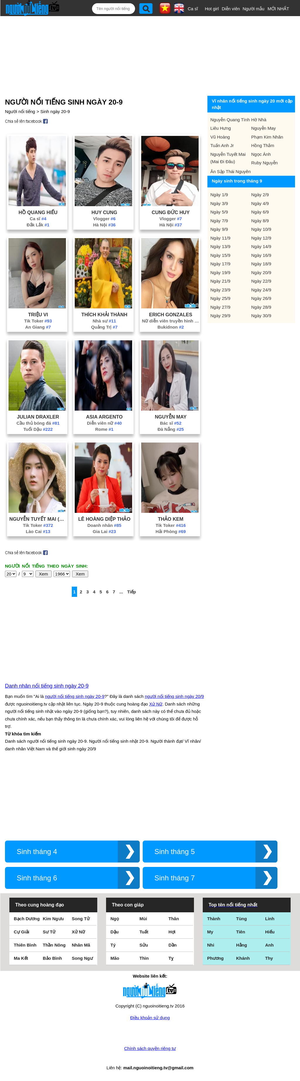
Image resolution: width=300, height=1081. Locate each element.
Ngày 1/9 (219, 194)
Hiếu (270, 931)
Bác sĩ (170, 423)
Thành (213, 918)
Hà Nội (104, 224)
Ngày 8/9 (260, 220)
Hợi (171, 931)
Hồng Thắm (262, 145)
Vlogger (104, 218)
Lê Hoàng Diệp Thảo (104, 519)
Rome (104, 429)
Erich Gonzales (170, 314)
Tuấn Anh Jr (222, 145)
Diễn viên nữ (104, 423)
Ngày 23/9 (220, 289)
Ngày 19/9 (220, 272)
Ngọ (114, 918)
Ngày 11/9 (220, 237)
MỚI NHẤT (278, 8)
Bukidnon (171, 327)
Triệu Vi (38, 314)
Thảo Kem (170, 519)
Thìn (144, 958)
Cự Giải (21, 931)
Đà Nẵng (171, 429)
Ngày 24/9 (261, 289)
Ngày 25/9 (220, 298)
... (121, 591)
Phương (215, 958)
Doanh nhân (104, 525)
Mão (114, 958)
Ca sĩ (193, 8)
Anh (269, 944)
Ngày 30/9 (261, 315)
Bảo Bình (52, 958)
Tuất (143, 931)
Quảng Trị (104, 327)
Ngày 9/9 (219, 229)
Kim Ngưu (53, 918)
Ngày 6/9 (260, 211)
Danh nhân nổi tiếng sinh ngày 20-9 (46, 686)
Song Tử (81, 918)
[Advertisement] (146, 54)
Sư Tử (49, 931)
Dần (172, 944)
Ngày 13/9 (220, 246)
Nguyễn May (170, 416)
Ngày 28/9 (261, 307)
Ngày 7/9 (219, 220)
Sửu (143, 944)
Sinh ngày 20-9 (55, 111)
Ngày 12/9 (261, 237)
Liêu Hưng (220, 128)
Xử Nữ (155, 703)
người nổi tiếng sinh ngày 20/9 (174, 696)
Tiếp (131, 591)
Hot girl (212, 8)
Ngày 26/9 (261, 298)
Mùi (143, 918)
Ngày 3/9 (219, 203)
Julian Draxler (38, 416)
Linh (270, 918)
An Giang (38, 327)
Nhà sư (104, 320)
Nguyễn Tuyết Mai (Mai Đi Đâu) (38, 519)
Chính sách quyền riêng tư (150, 1048)
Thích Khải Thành (104, 314)
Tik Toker (38, 320)
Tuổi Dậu (38, 429)
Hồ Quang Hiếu (37, 212)
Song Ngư (82, 958)
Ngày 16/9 (261, 255)
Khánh (243, 958)
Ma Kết (21, 958)
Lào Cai (38, 531)
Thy (269, 958)
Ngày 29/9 (220, 315)
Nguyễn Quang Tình (230, 119)
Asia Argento (104, 416)
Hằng (241, 944)
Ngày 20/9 (261, 272)
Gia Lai (104, 531)
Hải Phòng (171, 531)
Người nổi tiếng (20, 111)
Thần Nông (54, 944)
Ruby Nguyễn (264, 162)
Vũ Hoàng (220, 136)
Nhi (210, 944)
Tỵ (170, 958)
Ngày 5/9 (219, 211)
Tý (113, 944)
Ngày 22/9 (261, 281)
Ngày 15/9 (220, 255)
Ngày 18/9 (261, 263)
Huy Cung (104, 212)
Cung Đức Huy (171, 212)
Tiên (240, 931)
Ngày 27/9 (220, 307)
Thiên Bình (25, 944)
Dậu (114, 931)
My (210, 931)
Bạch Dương (27, 918)
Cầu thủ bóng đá (37, 423)
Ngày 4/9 (260, 203)
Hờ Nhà (259, 119)
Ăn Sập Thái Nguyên (230, 171)
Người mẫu (254, 8)
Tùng (241, 918)
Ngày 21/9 (220, 281)
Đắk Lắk (38, 224)
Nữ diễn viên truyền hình (171, 320)
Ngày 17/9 (220, 263)
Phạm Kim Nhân (267, 136)
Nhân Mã (81, 944)
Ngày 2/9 (260, 194)
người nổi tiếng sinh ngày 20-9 (75, 696)
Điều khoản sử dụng (150, 1017)
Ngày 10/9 (261, 229)
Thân (173, 918)
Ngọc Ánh (261, 154)
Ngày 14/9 (261, 246)
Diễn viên (231, 8)
